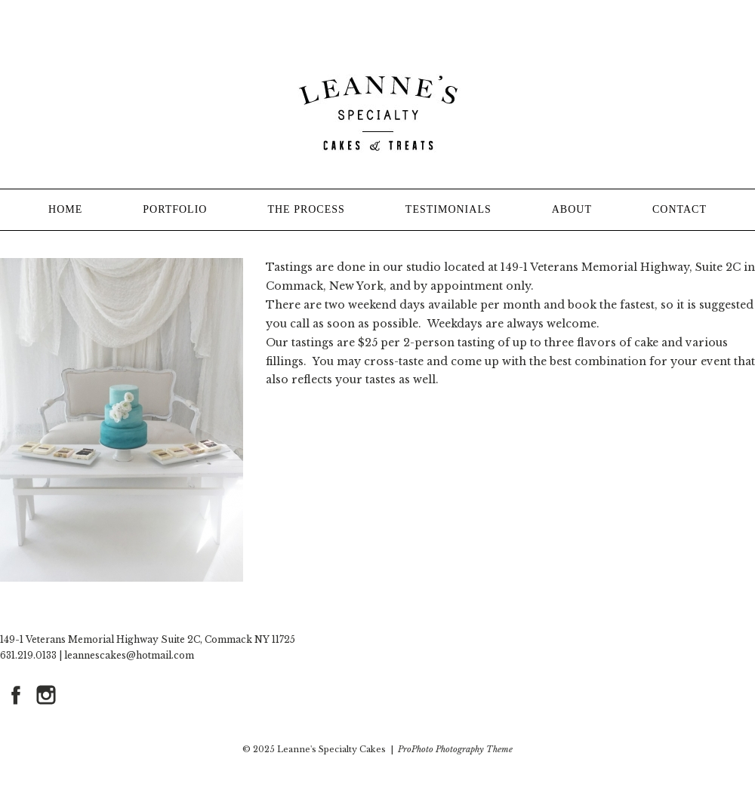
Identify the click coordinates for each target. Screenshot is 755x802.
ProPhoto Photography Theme (455, 749)
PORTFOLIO (175, 209)
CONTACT (679, 209)
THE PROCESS (305, 209)
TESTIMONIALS (448, 209)
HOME (65, 209)
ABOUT (572, 209)
